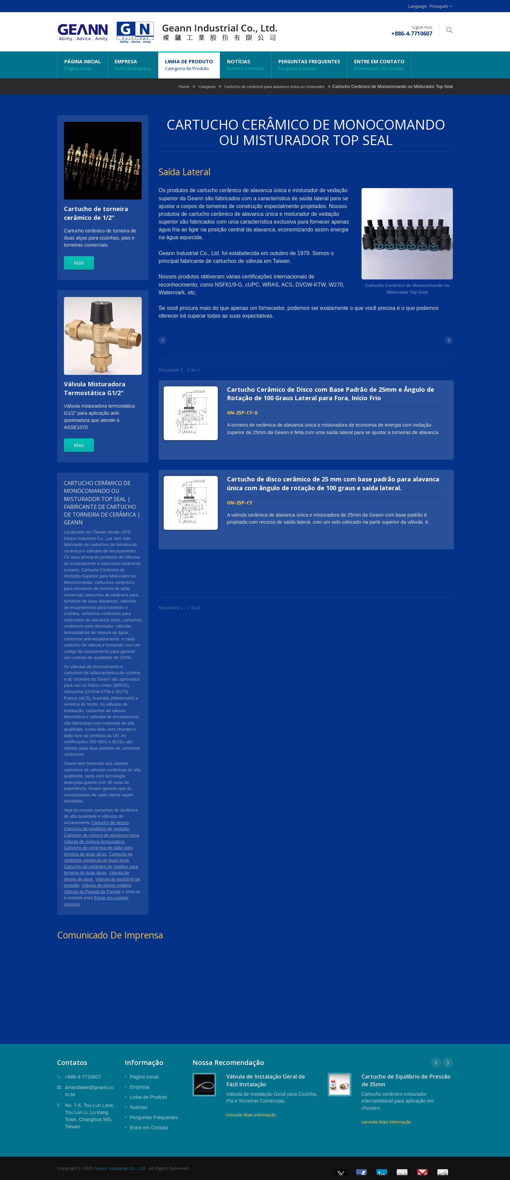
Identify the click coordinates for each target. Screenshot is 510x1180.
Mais (79, 262)
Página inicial (82, 64)
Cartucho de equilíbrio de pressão (96, 828)
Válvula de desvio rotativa (106, 885)
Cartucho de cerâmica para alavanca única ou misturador (274, 86)
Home (184, 86)
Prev (436, 1063)
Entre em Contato (379, 64)
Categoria (206, 86)
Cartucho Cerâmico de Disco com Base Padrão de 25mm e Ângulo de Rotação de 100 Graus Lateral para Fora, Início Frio (331, 393)
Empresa (133, 64)
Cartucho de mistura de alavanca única (101, 835)
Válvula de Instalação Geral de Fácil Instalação (265, 1080)
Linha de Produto (189, 64)
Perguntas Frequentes (309, 64)
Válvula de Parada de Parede (92, 891)
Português (439, 6)
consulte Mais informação (251, 1114)
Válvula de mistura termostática (94, 841)
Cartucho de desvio (110, 822)
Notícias (245, 64)
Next (448, 1063)
